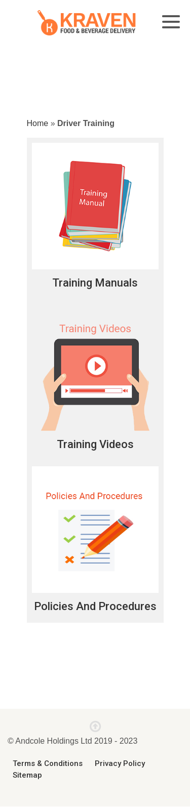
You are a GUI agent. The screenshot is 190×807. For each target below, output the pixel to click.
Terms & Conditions (48, 763)
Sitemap (27, 775)
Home (38, 123)
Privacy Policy (120, 763)
